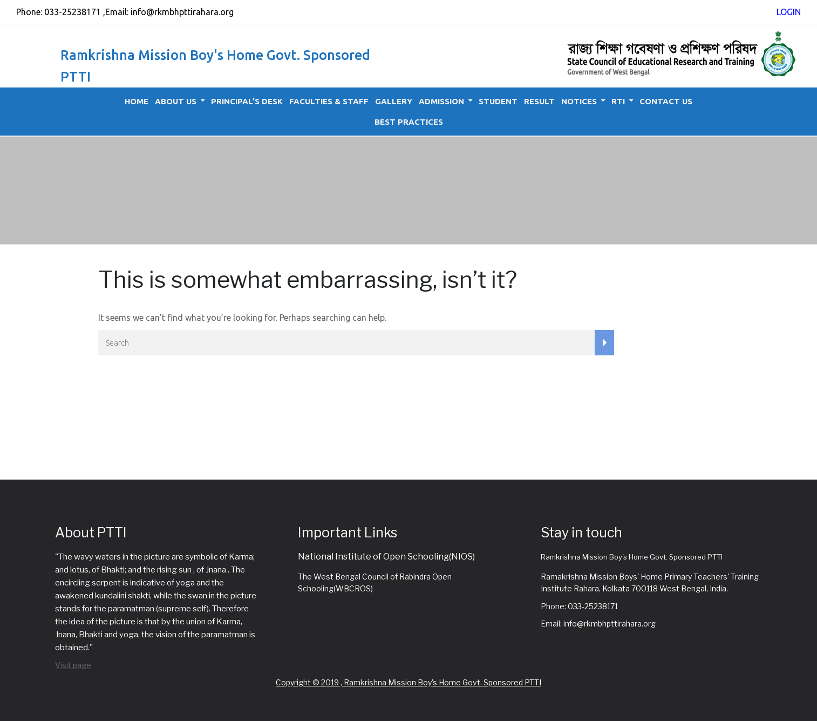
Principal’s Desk (247, 101)
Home (136, 101)
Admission (441, 101)
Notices (579, 101)
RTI (618, 101)
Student (498, 101)
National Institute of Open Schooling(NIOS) (386, 556)
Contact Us (665, 101)
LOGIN (789, 12)
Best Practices (409, 121)
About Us (175, 101)
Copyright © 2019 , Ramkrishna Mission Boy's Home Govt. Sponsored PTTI (408, 682)
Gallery (393, 101)
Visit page (73, 665)
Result (539, 101)
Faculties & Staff (329, 101)
